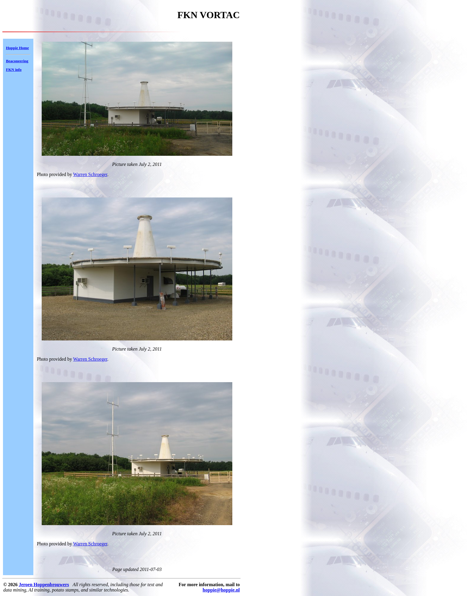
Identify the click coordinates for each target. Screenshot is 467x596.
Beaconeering (17, 61)
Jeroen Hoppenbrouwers (44, 584)
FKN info (13, 69)
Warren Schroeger (90, 174)
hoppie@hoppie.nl (221, 589)
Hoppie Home (17, 48)
